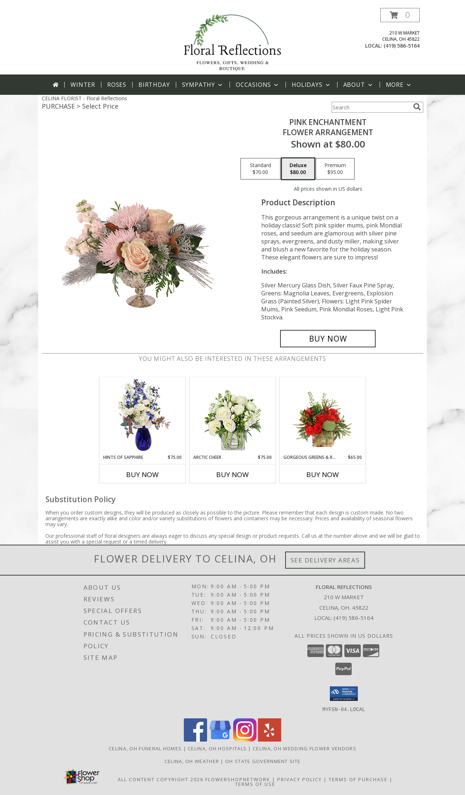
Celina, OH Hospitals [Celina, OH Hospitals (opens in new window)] (217, 748)
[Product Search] (371, 107)
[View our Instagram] (244, 739)
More (399, 85)
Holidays (311, 85)
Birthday (154, 85)
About (358, 85)
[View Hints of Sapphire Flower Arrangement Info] (142, 416)
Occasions (258, 85)
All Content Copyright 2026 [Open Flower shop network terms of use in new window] (160, 779)
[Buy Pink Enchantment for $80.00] (328, 338)
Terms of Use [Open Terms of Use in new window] (255, 783)
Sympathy (203, 85)
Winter (82, 85)
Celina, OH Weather (192, 761)
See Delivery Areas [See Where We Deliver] (325, 560)
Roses (116, 85)
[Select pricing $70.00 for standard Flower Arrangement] (260, 168)
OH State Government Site (262, 761)
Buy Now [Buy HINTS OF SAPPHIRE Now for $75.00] (142, 474)
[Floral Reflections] (232, 41)
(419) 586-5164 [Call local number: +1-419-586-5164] (402, 45)
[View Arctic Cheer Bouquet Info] (232, 416)
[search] (417, 107)
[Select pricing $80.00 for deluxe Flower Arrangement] (298, 168)
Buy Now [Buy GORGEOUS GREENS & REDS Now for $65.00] (322, 474)
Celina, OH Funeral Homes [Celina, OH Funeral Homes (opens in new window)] (145, 748)
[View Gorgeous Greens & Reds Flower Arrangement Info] (322, 415)
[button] (400, 15)
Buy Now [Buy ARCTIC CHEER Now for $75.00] (232, 474)
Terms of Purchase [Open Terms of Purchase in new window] (358, 779)
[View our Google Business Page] (220, 739)
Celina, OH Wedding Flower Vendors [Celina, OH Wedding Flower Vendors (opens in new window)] (304, 748)
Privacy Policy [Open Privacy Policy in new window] (299, 779)
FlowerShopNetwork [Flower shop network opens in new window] (237, 779)
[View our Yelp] (269, 739)
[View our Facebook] (195, 739)
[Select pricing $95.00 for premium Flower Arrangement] (335, 168)
